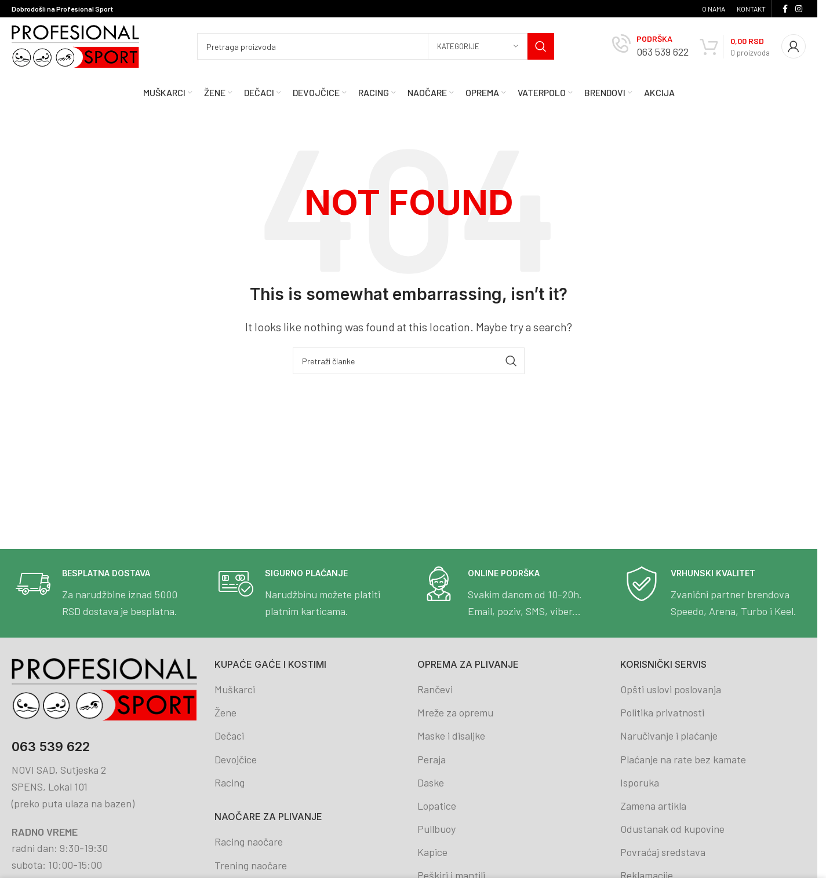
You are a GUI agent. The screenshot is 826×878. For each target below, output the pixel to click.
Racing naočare (248, 841)
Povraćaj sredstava (662, 852)
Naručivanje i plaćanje (669, 735)
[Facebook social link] (785, 9)
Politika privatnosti (662, 712)
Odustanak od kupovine (672, 828)
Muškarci (234, 689)
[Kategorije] (477, 46)
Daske (430, 782)
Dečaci (229, 735)
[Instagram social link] (799, 9)
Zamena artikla (653, 805)
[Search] (375, 46)
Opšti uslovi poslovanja (670, 689)
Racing (229, 782)
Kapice (432, 852)
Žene (225, 712)
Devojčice (235, 759)
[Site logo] (75, 45)
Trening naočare (250, 865)
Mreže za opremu (455, 712)
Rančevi (435, 689)
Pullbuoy (436, 828)
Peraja (431, 759)
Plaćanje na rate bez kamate (683, 759)
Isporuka (639, 782)
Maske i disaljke (451, 735)
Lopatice (436, 805)
